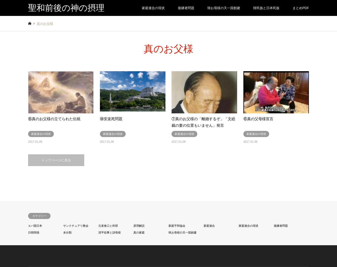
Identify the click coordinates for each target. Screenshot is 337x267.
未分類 (67, 232)
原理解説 (139, 225)
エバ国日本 (35, 225)
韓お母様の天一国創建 (223, 8)
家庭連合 (209, 225)
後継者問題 (186, 8)
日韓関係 (33, 232)
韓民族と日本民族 (266, 8)
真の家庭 (139, 232)
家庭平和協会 (176, 225)
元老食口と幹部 (108, 225)
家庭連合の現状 (153, 8)
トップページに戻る (56, 160)
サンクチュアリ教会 (75, 225)
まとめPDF (301, 8)
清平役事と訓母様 (109, 232)
